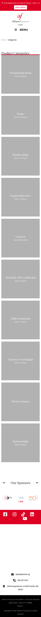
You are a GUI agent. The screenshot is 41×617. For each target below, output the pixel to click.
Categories (12, 40)
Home (3, 40)
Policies (20, 606)
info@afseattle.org (23, 574)
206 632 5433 (22, 580)
